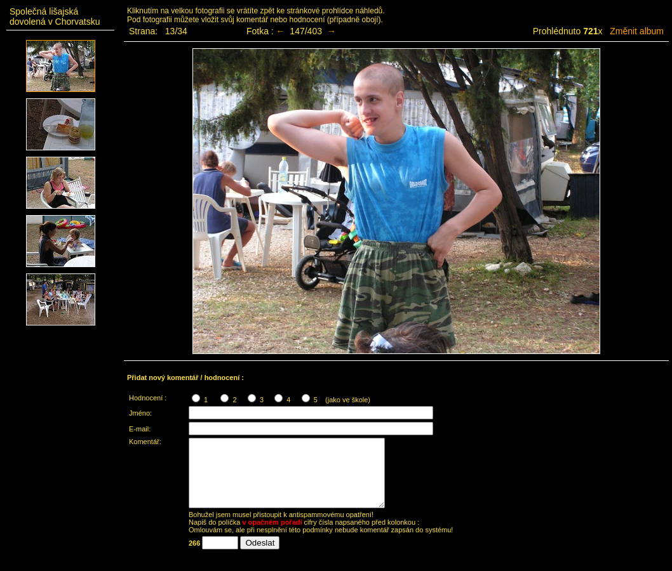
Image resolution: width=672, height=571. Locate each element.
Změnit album (637, 31)
